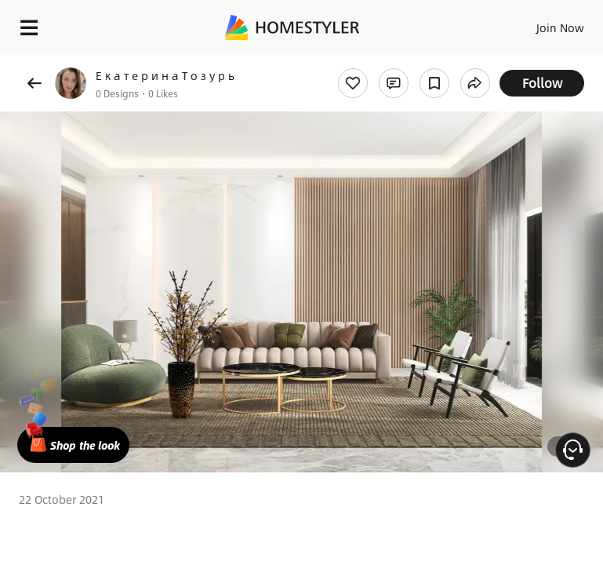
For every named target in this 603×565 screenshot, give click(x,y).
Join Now (560, 27)
